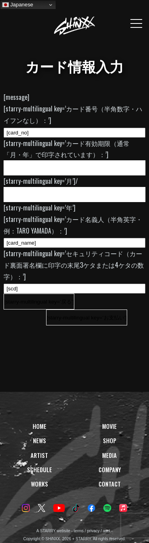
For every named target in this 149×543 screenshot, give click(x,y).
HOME (39, 426)
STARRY (48, 531)
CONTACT (110, 484)
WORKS (39, 484)
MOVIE (109, 426)
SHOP (109, 440)
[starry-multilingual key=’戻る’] (39, 302)
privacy (93, 531)
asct (106, 531)
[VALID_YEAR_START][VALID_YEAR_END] (74, 194)
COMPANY (110, 469)
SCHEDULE (39, 469)
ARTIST (39, 455)
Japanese (17, 5)
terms (79, 531)
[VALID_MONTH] (74, 167)
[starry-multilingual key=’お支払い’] (86, 318)
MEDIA (109, 455)
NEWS (39, 440)
